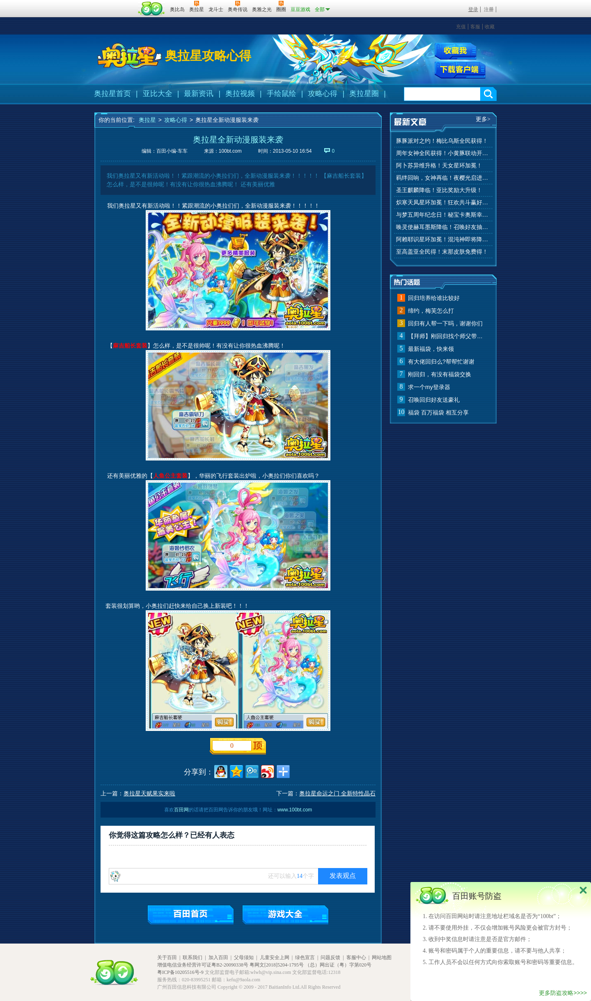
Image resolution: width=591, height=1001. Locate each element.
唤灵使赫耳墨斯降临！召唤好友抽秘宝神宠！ (443, 227)
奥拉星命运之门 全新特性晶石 (337, 793)
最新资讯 (198, 93)
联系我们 (192, 957)
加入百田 (218, 957)
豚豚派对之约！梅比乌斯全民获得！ (442, 141)
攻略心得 (322, 93)
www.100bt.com (294, 810)
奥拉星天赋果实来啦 (149, 793)
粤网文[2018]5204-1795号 (277, 965)
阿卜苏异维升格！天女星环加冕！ (439, 166)
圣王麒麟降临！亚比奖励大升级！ (439, 190)
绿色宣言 (305, 957)
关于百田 (167, 957)
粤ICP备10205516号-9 (180, 972)
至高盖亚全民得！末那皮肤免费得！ (442, 252)
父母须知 (244, 957)
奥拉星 (147, 120)
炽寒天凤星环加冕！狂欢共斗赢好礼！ (443, 202)
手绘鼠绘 (281, 93)
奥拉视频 (240, 93)
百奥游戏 (114, 3)
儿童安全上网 (274, 957)
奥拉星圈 (364, 93)
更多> (483, 119)
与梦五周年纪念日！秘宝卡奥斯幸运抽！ (443, 215)
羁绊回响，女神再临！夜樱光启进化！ (443, 178)
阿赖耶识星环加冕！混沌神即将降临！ (443, 239)
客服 (475, 27)
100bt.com (230, 151)
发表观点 (343, 875)
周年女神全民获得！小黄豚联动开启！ (443, 153)
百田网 (151, 8)
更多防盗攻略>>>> (563, 993)
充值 (461, 27)
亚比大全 (157, 93)
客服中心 (356, 957)
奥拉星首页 (112, 93)
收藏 (490, 27)
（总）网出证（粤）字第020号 (338, 965)
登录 (473, 9)
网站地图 (382, 957)
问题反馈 (330, 957)
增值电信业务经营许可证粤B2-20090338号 (202, 965)
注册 (489, 9)
